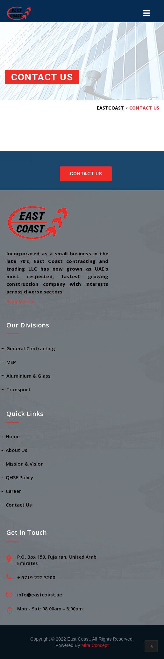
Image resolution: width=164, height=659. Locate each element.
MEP (11, 362)
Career (13, 491)
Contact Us (86, 174)
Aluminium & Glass (28, 376)
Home (13, 436)
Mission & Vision (25, 464)
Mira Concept (95, 645)
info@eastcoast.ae (39, 594)
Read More (20, 302)
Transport (18, 389)
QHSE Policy (19, 477)
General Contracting (30, 348)
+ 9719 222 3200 (36, 577)
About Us (16, 450)
